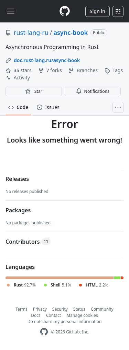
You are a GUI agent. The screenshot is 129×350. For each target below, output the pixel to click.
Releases (17, 179)
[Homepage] (64, 11)
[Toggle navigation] (11, 11)
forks (50, 70)
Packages (18, 210)
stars (19, 70)
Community (102, 309)
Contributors (28, 241)
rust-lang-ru (31, 32)
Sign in (97, 11)
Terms (21, 309)
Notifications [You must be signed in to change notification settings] (92, 91)
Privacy (40, 309)
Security (60, 309)
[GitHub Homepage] (44, 332)
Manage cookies (82, 315)
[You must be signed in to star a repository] (34, 91)
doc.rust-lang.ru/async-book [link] (47, 60)
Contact (53, 315)
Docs (36, 315)
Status (79, 309)
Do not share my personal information (65, 321)
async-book (70, 32)
